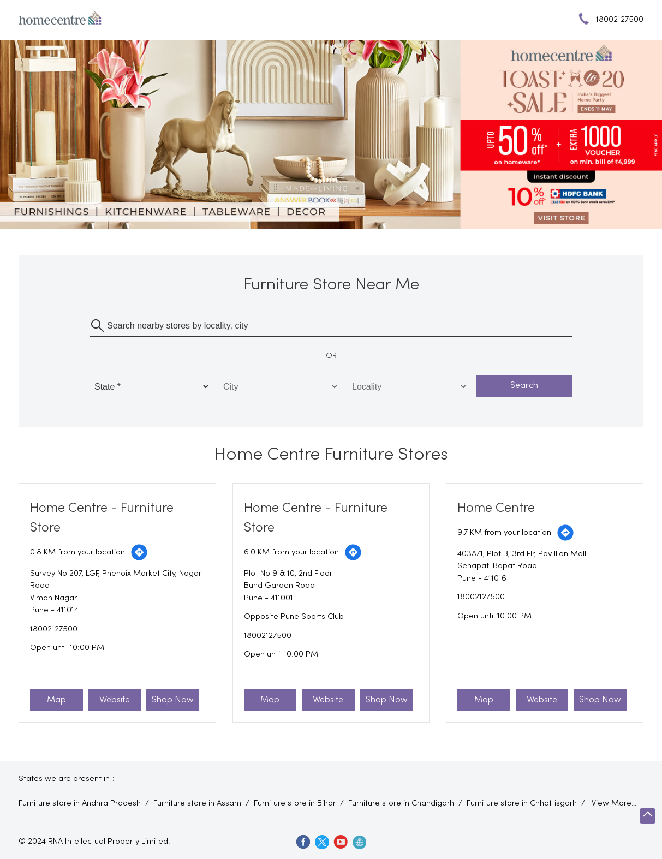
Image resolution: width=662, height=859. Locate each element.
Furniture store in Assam (197, 803)
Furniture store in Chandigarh (401, 803)
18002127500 (53, 629)
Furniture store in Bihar (295, 803)
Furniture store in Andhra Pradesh (80, 803)
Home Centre (496, 508)
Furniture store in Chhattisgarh (522, 803)
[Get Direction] (139, 552)
